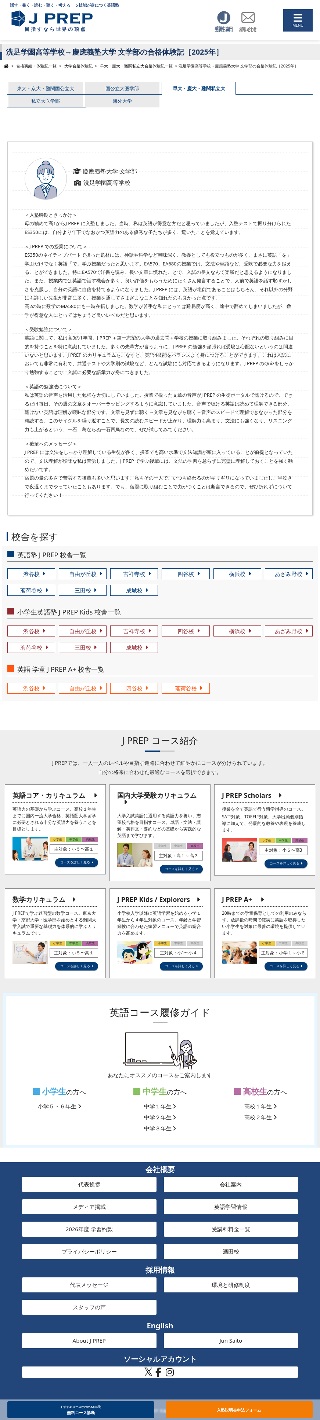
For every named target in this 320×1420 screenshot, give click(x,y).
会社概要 (160, 1169)
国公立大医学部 (122, 88)
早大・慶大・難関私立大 (199, 88)
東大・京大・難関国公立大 (45, 88)
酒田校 (231, 1251)
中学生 (150, 1091)
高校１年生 (260, 1106)
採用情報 (160, 1270)
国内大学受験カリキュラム (157, 795)
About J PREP (89, 1340)
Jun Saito (230, 1340)
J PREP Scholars (247, 795)
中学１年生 (160, 1106)
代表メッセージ (89, 1284)
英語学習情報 (230, 1206)
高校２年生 (260, 1117)
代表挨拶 (89, 1184)
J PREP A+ (237, 899)
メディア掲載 (89, 1206)
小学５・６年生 (59, 1106)
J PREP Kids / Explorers (153, 899)
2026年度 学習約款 (89, 1229)
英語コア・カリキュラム (48, 795)
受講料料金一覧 (231, 1229)
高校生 (250, 1091)
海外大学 (122, 101)
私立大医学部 (45, 101)
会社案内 (231, 1184)
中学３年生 (160, 1128)
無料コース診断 (81, 1409)
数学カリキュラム (38, 899)
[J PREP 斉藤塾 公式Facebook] (158, 1374)
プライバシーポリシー (89, 1251)
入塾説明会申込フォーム (239, 1410)
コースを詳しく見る (75, 862)
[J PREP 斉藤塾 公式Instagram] (170, 1374)
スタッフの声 (89, 1307)
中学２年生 (160, 1117)
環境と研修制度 (231, 1284)
